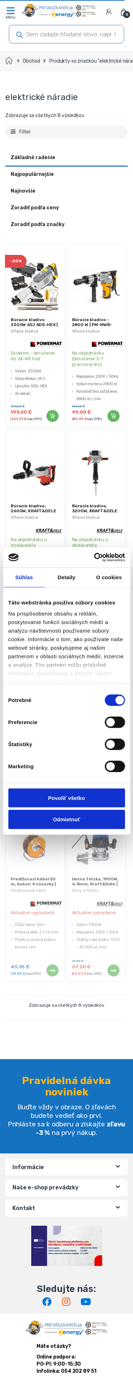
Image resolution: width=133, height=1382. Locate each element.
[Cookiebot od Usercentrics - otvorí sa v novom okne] (95, 557)
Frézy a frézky (85, 890)
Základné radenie (33, 158)
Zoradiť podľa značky (38, 224)
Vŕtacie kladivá (24, 331)
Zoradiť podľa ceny (35, 208)
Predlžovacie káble (28, 890)
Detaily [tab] (67, 577)
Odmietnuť (66, 819)
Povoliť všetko (66, 798)
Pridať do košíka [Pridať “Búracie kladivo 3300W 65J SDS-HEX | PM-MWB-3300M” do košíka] (52, 416)
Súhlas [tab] (24, 577)
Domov (9, 61)
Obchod (31, 61)
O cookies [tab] (109, 577)
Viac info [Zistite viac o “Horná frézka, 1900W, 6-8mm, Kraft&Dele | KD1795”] (113, 970)
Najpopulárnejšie (32, 174)
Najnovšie (23, 191)
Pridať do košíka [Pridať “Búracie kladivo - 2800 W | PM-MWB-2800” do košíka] (113, 416)
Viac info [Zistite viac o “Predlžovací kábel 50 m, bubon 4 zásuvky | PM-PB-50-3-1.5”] (52, 970)
